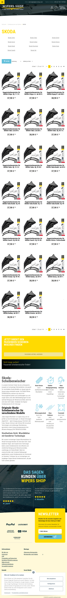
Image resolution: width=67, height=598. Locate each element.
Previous (62, 506)
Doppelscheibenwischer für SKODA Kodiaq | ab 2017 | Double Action (11, 312)
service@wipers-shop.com (36, 2)
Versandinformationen (7, 566)
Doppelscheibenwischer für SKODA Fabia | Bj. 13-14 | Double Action (11, 166)
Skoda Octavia (55, 42)
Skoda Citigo (11, 38)
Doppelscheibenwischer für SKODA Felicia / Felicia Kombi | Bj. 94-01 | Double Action (55, 239)
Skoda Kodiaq (33, 42)
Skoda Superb (11, 50)
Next (64, 506)
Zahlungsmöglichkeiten (7, 564)
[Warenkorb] (62, 7)
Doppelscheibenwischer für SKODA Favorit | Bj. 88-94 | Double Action (11, 239)
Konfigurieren (51, 583)
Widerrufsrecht (5, 562)
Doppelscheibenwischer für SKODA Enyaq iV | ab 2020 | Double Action (55, 93)
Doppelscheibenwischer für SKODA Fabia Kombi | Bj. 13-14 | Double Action (33, 203)
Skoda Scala (55, 46)
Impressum (5, 554)
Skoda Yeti (33, 50)
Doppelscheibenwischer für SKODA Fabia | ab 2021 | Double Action (33, 130)
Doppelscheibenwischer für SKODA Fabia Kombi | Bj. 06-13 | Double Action (11, 203)
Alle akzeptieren (51, 578)
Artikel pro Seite (27, 61)
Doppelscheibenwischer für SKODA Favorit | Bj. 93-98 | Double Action (33, 239)
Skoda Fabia (33, 38)
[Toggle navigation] (2, 2)
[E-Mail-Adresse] (50, 531)
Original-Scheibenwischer (19, 427)
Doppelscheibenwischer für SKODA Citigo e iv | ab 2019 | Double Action (33, 93)
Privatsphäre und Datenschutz (9, 558)
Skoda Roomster (33, 46)
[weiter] (63, 66)
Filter (6, 61)
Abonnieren (50, 536)
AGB (3, 556)
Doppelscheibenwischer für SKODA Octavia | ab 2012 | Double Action (33, 312)
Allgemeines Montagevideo (30, 552)
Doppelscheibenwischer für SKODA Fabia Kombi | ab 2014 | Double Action (55, 166)
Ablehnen (51, 589)
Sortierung (14, 61)
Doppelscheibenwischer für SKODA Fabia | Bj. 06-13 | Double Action (55, 130)
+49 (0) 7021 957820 (60, 2)
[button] (52, 7)
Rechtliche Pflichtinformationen (10, 560)
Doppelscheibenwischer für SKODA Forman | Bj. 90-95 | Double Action (11, 276)
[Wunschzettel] (56, 7)
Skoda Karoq (11, 42)
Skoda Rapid (11, 46)
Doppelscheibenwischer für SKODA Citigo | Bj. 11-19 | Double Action (11, 93)
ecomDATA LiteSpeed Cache (55, 597)
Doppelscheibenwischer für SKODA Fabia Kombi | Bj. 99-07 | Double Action (56, 203)
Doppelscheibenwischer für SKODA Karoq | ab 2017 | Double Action (55, 276)
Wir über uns (5, 552)
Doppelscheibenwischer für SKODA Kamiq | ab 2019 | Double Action (33, 276)
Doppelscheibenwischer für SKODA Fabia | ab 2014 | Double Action (11, 130)
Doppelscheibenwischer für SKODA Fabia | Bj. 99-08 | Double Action (33, 166)
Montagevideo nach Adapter (31, 554)
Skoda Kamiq (55, 38)
